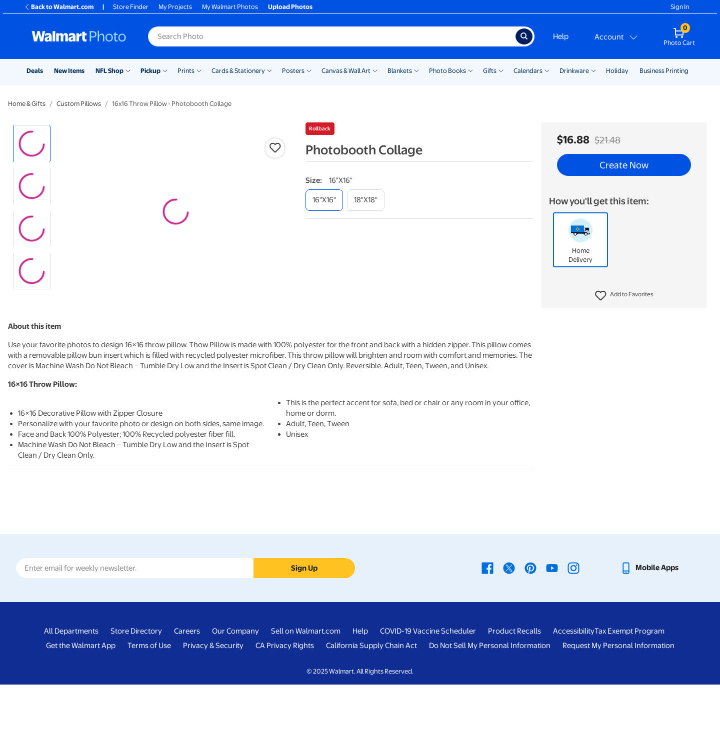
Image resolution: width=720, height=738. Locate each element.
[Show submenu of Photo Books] (471, 70)
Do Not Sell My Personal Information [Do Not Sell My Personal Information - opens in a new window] (489, 699)
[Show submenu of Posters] (309, 70)
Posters (293, 70)
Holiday (617, 70)
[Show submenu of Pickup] (165, 70)
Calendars (528, 70)
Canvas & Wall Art (346, 70)
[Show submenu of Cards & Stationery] (269, 70)
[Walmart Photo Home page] (79, 36)
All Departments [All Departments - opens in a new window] (71, 685)
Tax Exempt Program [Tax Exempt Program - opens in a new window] (629, 685)
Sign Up (304, 621)
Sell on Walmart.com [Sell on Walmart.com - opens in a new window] (305, 685)
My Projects (175, 6)
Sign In (679, 6)
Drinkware (574, 70)
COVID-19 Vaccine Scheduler (428, 685)
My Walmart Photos (230, 6)
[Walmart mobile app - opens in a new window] (649, 621)
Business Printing (664, 70)
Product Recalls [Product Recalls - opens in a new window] (514, 685)
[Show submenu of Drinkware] (593, 70)
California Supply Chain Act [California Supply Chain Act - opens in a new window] (371, 699)
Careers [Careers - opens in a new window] (187, 685)
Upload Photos (290, 6)
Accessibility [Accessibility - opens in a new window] (573, 685)
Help (560, 36)
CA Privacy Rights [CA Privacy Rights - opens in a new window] (285, 699)
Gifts (489, 70)
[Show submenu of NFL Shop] (128, 70)
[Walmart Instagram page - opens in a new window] (574, 621)
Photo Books (447, 70)
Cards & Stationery (238, 70)
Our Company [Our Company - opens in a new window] (235, 685)
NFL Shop (110, 70)
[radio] (31, 143)
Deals (34, 70)
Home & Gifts (27, 103)
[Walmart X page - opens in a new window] (509, 621)
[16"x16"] (324, 200)
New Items (69, 70)
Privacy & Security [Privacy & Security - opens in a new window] (213, 699)
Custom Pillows (78, 103)
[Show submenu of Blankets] (417, 70)
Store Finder (130, 6)
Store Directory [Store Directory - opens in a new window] (136, 685)
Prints (186, 70)
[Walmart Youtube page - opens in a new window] (552, 621)
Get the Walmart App (81, 699)
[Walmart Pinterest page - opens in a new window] (530, 621)
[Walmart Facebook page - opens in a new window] (488, 621)
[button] (624, 295)
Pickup (150, 70)
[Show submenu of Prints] (199, 70)
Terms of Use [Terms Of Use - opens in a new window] (149, 699)
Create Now (624, 164)
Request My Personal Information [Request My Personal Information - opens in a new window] (618, 699)
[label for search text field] (332, 36)
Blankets (400, 70)
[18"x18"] (365, 200)
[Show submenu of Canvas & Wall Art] (375, 70)
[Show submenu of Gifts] (501, 70)
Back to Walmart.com (59, 6)
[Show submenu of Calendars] (547, 70)
